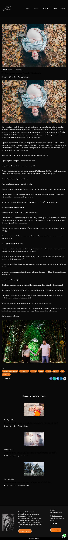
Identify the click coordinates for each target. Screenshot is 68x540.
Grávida (48, 371)
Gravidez (56, 371)
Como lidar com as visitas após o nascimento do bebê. (30, 452)
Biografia (45, 8)
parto (48, 130)
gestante (41, 371)
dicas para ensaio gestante (10, 371)
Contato (56, 530)
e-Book (63, 8)
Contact (54, 8)
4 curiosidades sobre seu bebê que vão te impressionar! (31, 423)
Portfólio (36, 8)
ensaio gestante (9, 223)
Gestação (33, 371)
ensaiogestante (24, 371)
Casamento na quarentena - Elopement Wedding (27, 482)
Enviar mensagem (57, 516)
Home (28, 8)
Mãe (62, 371)
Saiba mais (25, 531)
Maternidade (19, 69)
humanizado (60, 130)
